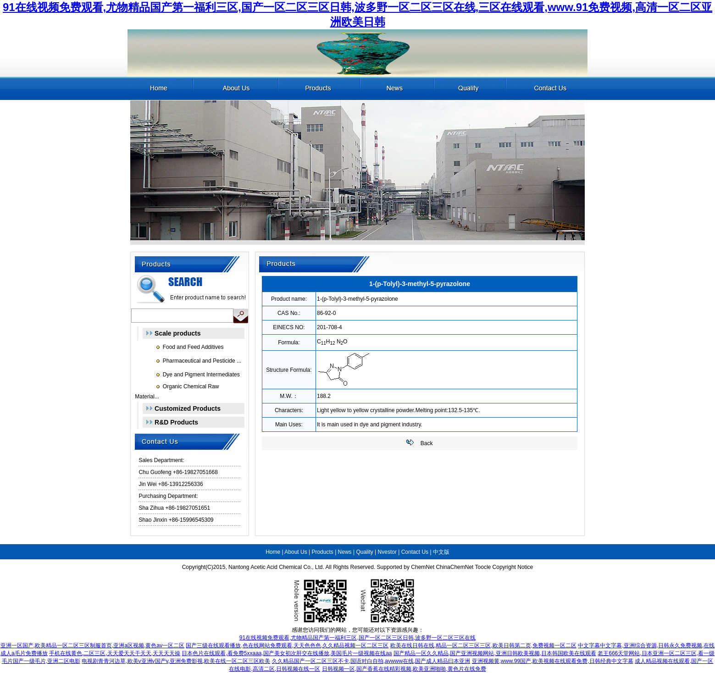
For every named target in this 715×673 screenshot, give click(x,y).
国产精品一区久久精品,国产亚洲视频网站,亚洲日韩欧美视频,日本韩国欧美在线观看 (495, 653)
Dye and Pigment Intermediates (201, 374)
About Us (295, 552)
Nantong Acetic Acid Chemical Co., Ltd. (276, 567)
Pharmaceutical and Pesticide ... (202, 361)
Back (427, 443)
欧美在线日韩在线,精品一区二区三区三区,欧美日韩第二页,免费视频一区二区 (483, 645)
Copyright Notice (513, 567)
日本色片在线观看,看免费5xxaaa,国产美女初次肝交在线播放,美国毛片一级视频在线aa (287, 653)
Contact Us (414, 552)
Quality (364, 552)
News (345, 552)
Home (273, 552)
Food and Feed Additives (193, 347)
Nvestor (387, 552)
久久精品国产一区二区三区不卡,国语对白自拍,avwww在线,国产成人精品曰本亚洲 (371, 661)
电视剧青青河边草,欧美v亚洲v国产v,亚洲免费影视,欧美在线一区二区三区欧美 (176, 661)
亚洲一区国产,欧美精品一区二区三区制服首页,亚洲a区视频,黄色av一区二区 (92, 645)
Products (322, 552)
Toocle (483, 567)
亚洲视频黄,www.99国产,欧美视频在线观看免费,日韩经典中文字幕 (552, 661)
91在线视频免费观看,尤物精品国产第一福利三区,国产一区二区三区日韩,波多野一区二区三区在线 (357, 637)
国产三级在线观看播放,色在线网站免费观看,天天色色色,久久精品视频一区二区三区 (287, 645)
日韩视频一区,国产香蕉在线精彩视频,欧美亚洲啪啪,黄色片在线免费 (404, 669)
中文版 (441, 552)
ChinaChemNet (454, 567)
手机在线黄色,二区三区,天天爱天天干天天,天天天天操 (114, 653)
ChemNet (422, 567)
